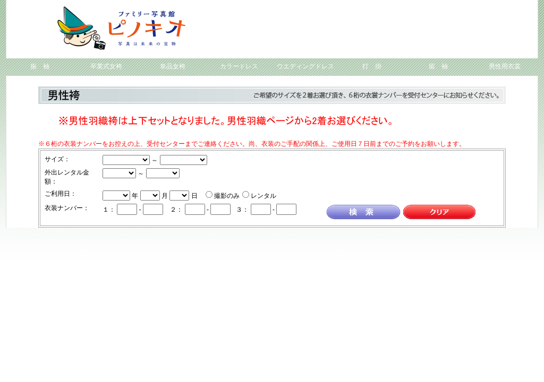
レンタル (263, 195)
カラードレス (239, 66)
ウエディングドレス (305, 66)
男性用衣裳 (505, 66)
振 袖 (39, 66)
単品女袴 (172, 66)
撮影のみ (227, 195)
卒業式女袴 (106, 66)
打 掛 (371, 66)
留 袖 (438, 66)
